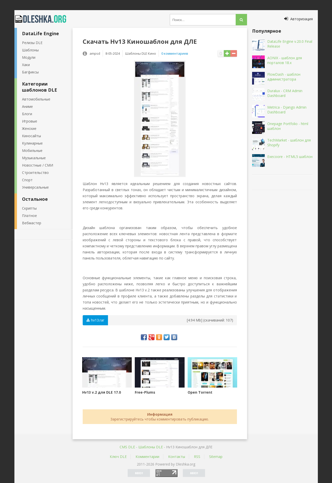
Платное (29, 215)
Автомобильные (36, 99)
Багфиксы (30, 72)
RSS (197, 456)
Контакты (176, 456)
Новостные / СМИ (37, 165)
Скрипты (29, 208)
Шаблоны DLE (150, 447)
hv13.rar (95, 320)
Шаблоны (30, 50)
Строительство (35, 172)
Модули (28, 57)
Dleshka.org (43, 19)
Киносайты (31, 135)
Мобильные (32, 150)
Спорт (27, 179)
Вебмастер (31, 222)
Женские (29, 128)
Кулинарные (32, 143)
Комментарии (147, 456)
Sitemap (216, 456)
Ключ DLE (118, 456)
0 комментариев (174, 53)
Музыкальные (34, 157)
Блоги (27, 113)
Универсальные (35, 187)
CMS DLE (127, 447)
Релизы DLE (32, 42)
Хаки (26, 64)
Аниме (27, 106)
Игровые (29, 121)
